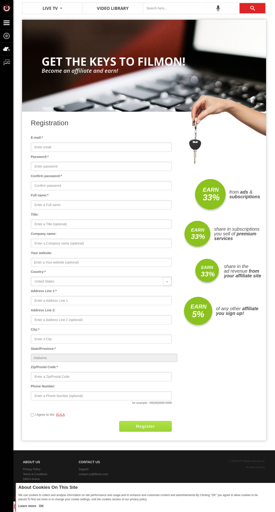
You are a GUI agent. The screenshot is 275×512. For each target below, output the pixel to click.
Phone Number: (43, 386)
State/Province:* (43, 349)
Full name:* (39, 195)
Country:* (38, 272)
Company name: (43, 234)
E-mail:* (37, 137)
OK (41, 506)
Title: (35, 214)
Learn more (27, 506)
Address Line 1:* (44, 291)
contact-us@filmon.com (93, 474)
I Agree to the (45, 414)
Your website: (41, 253)
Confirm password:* (46, 176)
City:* (35, 329)
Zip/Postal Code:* (44, 367)
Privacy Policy (32, 469)
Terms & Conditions (35, 474)
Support (84, 469)
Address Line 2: (43, 310)
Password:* (40, 157)
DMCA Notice (31, 479)
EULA (60, 414)
